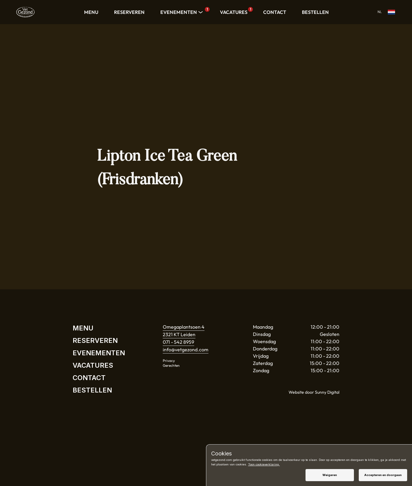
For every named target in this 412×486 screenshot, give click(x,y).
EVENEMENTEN (182, 12)
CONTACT (274, 12)
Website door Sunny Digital (314, 392)
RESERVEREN (129, 12)
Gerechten (171, 365)
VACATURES (235, 11)
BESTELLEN (315, 12)
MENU (91, 12)
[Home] (25, 12)
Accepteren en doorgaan (383, 475)
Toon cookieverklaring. (264, 464)
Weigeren (329, 475)
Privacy (169, 360)
